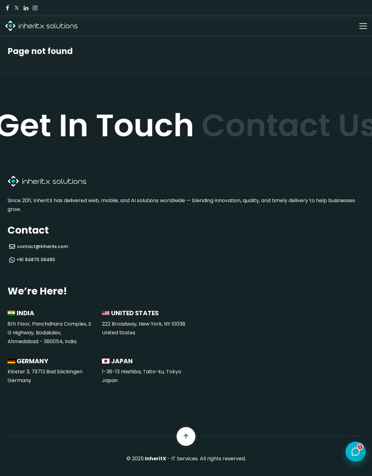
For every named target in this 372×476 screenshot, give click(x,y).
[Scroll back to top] (186, 436)
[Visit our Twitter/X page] (16, 8)
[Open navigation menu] (363, 26)
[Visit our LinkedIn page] (25, 8)
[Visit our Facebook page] (7, 8)
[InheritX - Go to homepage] (41, 26)
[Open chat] (356, 452)
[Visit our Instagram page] (34, 8)
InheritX (155, 458)
